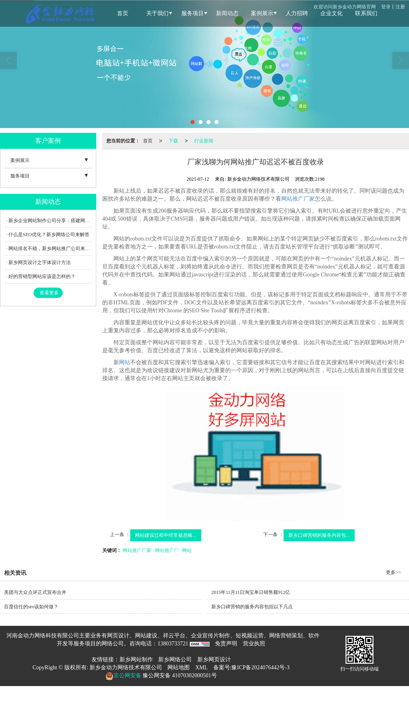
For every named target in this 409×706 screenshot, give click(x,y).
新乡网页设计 (214, 660)
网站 (124, 362)
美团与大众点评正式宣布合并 (35, 592)
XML (201, 668)
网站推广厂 (167, 550)
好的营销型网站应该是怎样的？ (41, 276)
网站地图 (178, 668)
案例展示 (20, 160)
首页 (148, 141)
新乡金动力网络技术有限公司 (125, 668)
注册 (400, 7)
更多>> (393, 572)
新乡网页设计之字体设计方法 (39, 262)
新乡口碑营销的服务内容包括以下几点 (252, 606)
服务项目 (20, 176)
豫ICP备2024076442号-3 (260, 668)
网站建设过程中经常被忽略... (166, 535)
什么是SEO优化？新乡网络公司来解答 (48, 234)
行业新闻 (203, 141)
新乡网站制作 (136, 660)
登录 (386, 7)
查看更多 (49, 293)
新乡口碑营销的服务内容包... (319, 535)
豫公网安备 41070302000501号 (179, 675)
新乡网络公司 (175, 660)
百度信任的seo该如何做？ (31, 606)
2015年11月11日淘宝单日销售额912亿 (250, 592)
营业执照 (254, 644)
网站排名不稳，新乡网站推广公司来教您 (51, 248)
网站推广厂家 (298, 199)
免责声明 (226, 644)
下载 (173, 141)
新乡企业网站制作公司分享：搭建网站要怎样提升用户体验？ (73, 220)
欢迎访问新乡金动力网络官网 (345, 7)
